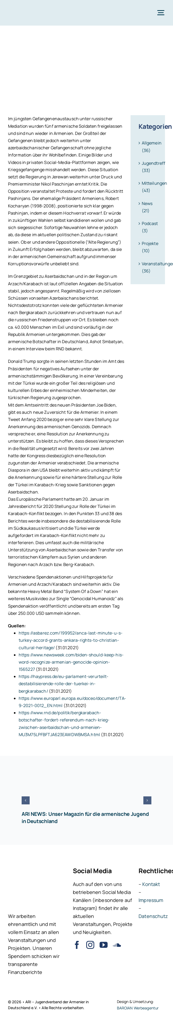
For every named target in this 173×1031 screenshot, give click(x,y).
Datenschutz (153, 916)
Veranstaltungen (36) (148, 267)
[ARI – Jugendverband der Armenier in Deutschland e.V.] (21, 7)
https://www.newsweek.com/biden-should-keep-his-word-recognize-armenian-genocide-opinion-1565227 (71, 662)
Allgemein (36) (148, 146)
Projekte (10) (148, 247)
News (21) (147, 207)
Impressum (151, 900)
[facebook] (77, 945)
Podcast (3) (148, 227)
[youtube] (104, 945)
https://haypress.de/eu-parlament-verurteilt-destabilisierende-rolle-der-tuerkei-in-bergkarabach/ (64, 683)
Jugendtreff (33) (148, 166)
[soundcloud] (117, 945)
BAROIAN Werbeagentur (138, 1007)
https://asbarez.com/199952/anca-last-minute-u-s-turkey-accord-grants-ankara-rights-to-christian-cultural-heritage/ (71, 640)
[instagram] (90, 945)
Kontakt (151, 884)
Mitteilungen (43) (148, 186)
